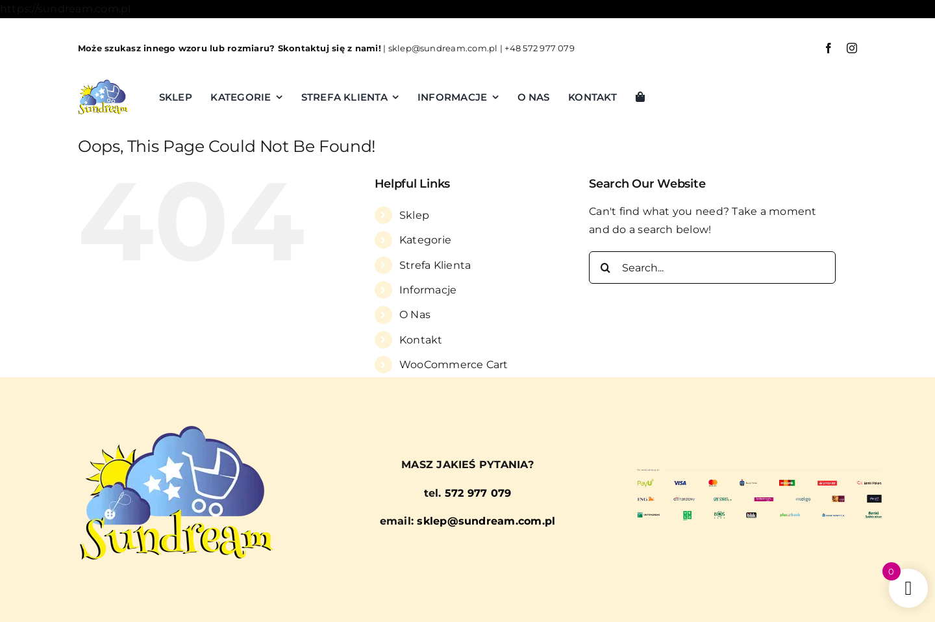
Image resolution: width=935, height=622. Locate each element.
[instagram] (852, 48)
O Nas (414, 314)
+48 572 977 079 (540, 48)
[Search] (605, 267)
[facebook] (828, 48)
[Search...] (712, 267)
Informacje (427, 290)
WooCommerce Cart (453, 364)
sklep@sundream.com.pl (443, 48)
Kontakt (421, 340)
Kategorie (425, 240)
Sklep (414, 215)
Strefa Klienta (435, 265)
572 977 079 (478, 493)
